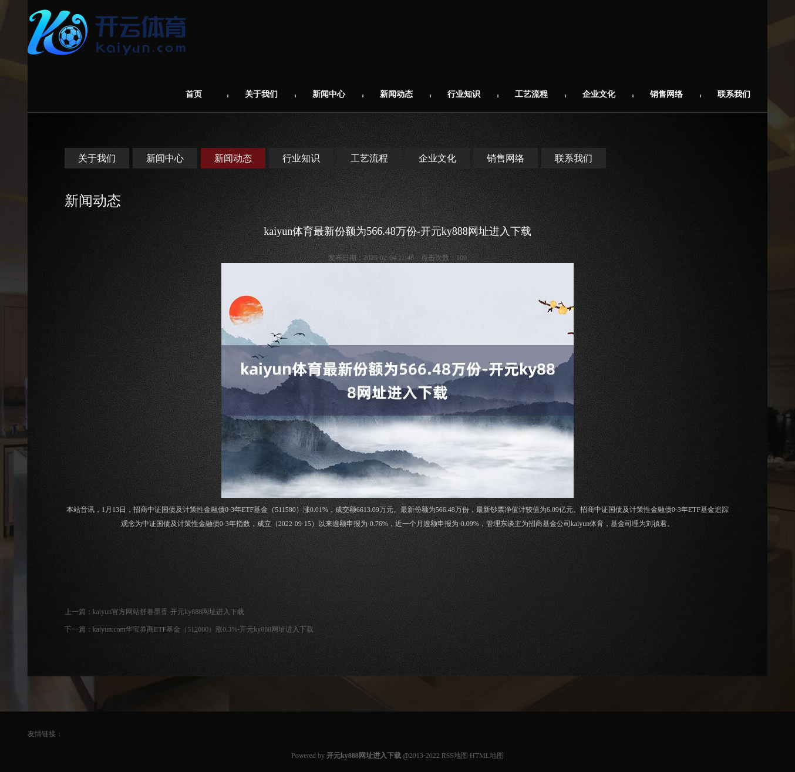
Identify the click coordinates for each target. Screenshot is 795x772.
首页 (194, 94)
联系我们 (733, 94)
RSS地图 (455, 755)
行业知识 (463, 94)
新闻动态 (396, 94)
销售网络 (666, 94)
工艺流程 (531, 94)
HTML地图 (487, 755)
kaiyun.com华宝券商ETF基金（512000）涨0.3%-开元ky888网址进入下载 (203, 629)
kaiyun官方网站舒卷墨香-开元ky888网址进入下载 (169, 612)
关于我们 (261, 94)
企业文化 (598, 94)
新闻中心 (328, 94)
